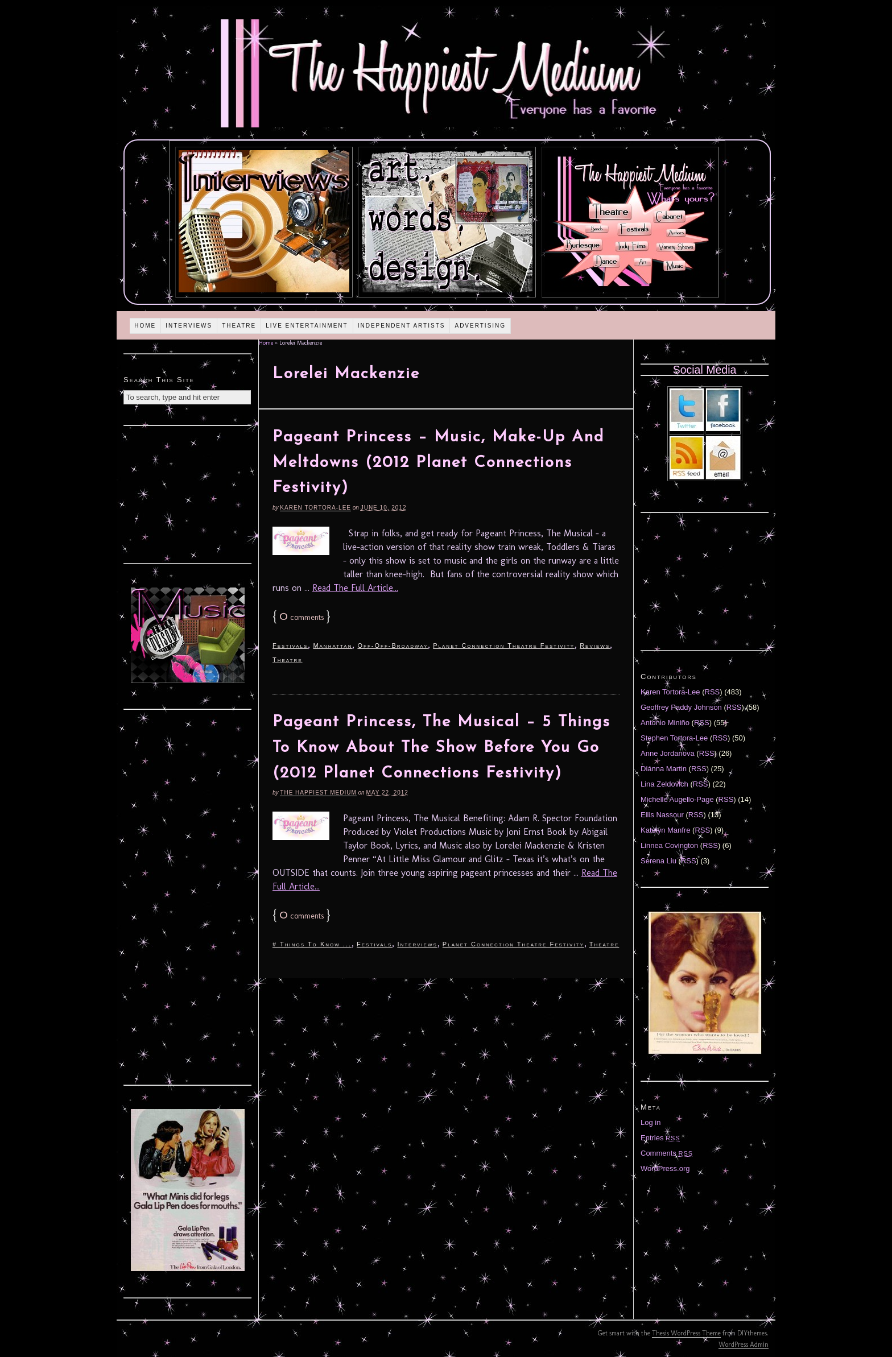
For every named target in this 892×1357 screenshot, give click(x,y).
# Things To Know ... (312, 944)
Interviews (189, 325)
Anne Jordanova (668, 753)
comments (301, 617)
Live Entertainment (307, 325)
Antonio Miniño (665, 722)
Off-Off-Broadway (392, 645)
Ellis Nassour (662, 814)
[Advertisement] (188, 493)
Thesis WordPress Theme (686, 1333)
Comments (667, 1153)
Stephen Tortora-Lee (674, 738)
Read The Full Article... (355, 587)
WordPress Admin (743, 1344)
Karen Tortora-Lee (315, 507)
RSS (712, 692)
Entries (660, 1137)
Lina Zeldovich (664, 784)
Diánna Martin (664, 768)
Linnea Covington (669, 845)
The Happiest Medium (318, 792)
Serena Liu (658, 861)
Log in (650, 1122)
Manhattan (332, 645)
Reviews (595, 645)
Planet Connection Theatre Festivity (504, 645)
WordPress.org (665, 1168)
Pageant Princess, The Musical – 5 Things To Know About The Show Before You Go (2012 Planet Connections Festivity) (441, 747)
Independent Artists (401, 325)
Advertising (480, 325)
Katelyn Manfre (665, 830)
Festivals (290, 645)
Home (145, 325)
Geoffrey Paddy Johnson (681, 707)
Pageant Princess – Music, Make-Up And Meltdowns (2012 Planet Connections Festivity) (438, 463)
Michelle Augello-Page (677, 799)
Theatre (239, 325)
